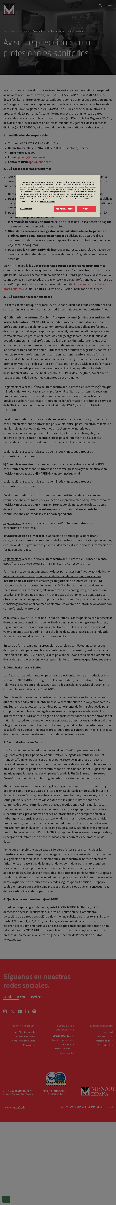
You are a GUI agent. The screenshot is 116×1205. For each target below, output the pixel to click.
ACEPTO (86, 209)
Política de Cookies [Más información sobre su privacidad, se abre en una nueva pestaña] (47, 201)
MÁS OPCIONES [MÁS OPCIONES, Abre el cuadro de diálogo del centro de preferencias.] (26, 209)
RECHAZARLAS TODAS (64, 209)
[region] (58, 196)
